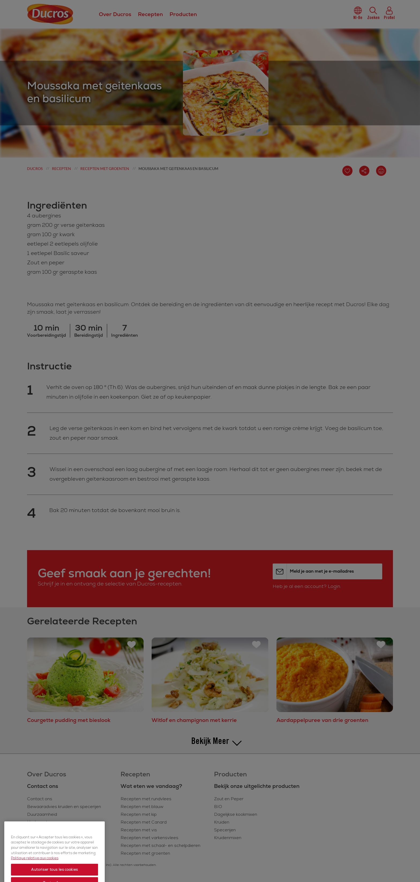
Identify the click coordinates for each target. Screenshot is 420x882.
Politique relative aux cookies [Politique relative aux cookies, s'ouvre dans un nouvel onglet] (34, 872)
